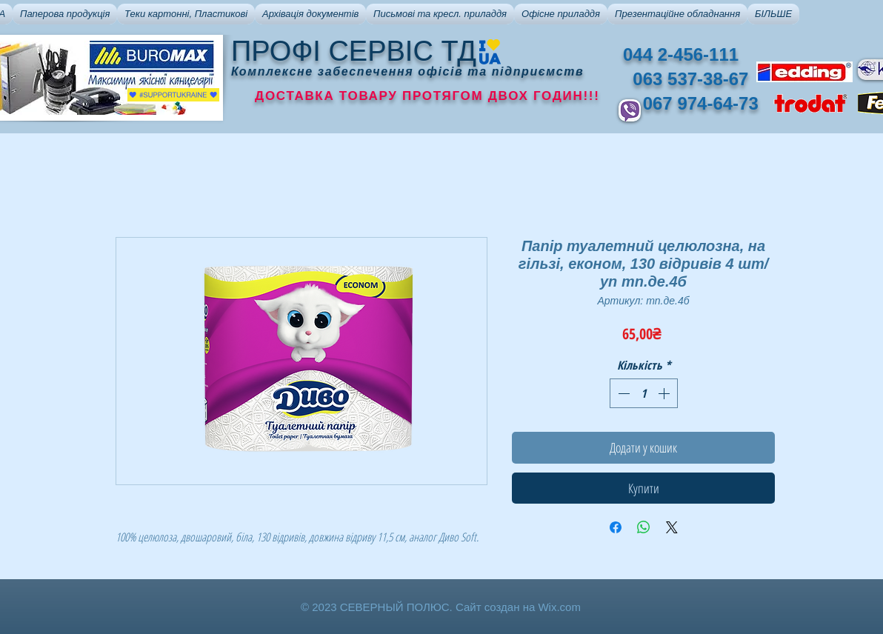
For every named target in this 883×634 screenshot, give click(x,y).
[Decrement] (622, 393)
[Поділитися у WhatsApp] (644, 527)
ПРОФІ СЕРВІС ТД (353, 51)
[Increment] (665, 393)
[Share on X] (672, 527)
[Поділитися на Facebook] (615, 527)
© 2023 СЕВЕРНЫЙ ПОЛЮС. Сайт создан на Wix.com (441, 607)
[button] (65, 14)
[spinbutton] (644, 393)
